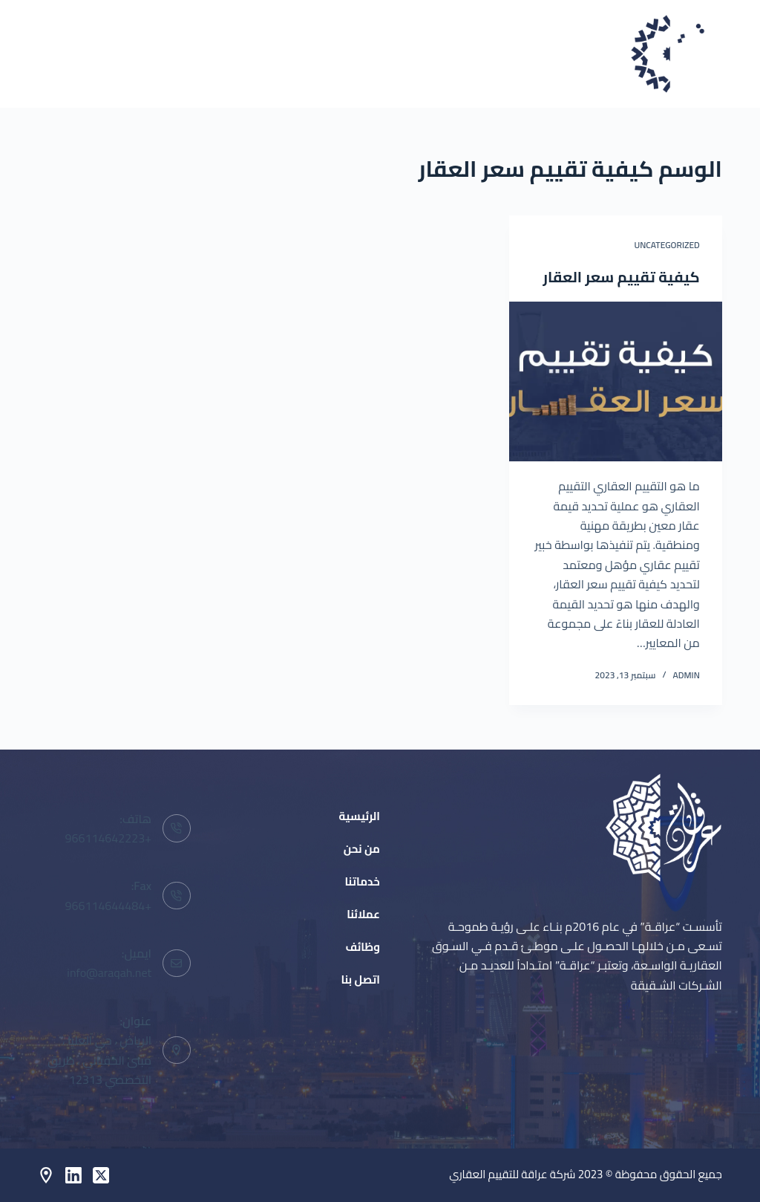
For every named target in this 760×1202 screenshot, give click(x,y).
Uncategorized (666, 244)
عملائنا (217, 53)
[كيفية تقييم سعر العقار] (615, 381)
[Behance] (46, 1175)
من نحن (375, 53)
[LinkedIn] (73, 1175)
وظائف (137, 53)
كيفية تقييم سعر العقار (621, 276)
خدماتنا (294, 53)
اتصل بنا (57, 53)
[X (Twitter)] (101, 1175)
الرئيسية (456, 53)
